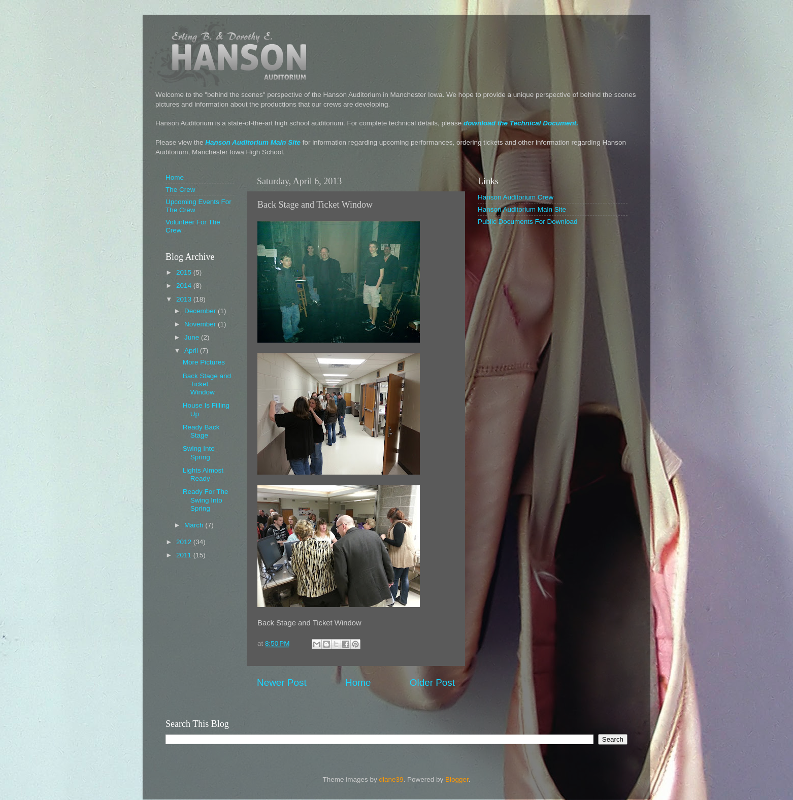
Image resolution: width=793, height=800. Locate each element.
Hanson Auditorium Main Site (253, 142)
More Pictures (204, 362)
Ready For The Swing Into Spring (205, 500)
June (192, 337)
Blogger (457, 779)
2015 (184, 272)
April (192, 350)
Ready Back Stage (201, 431)
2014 (184, 285)
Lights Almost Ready (203, 474)
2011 (184, 555)
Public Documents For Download (528, 221)
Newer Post (282, 682)
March (194, 525)
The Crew (180, 189)
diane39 (391, 779)
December (201, 311)
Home (358, 682)
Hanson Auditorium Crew (515, 197)
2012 (184, 542)
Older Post (432, 682)
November (201, 324)
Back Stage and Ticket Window (207, 384)
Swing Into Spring (199, 452)
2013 (184, 299)
